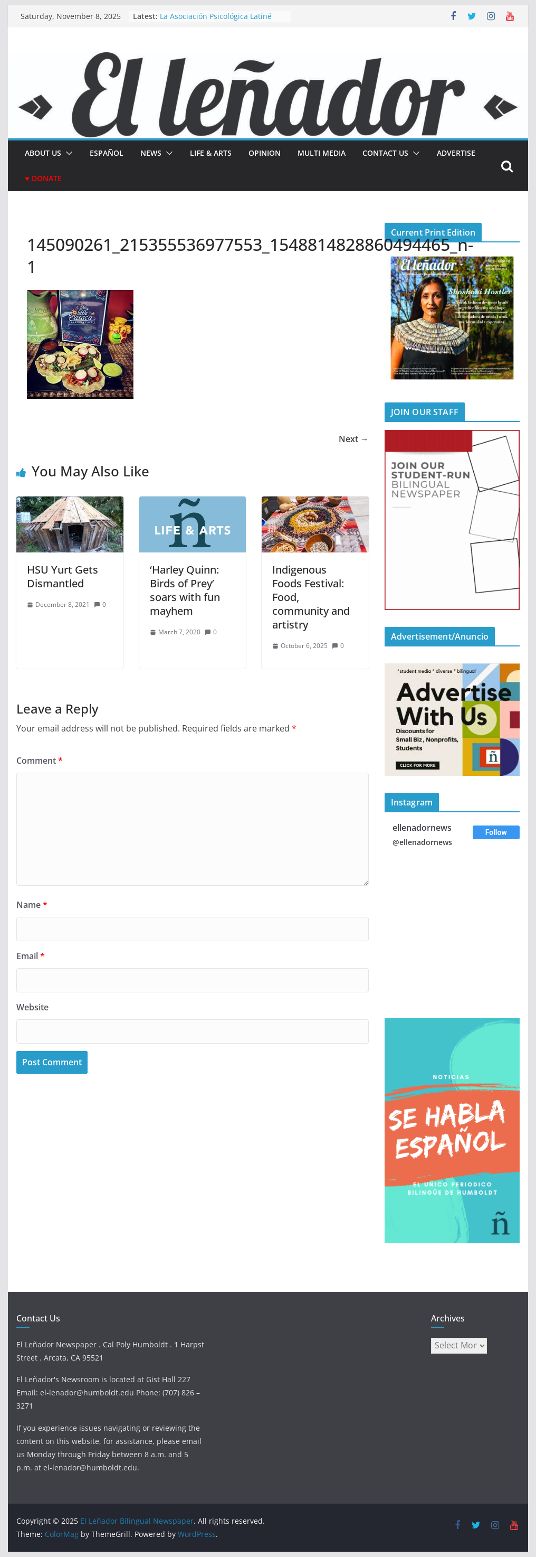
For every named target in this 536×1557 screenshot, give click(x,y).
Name (31, 905)
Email (30, 956)
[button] (67, 153)
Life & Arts (211, 153)
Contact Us (385, 153)
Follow (496, 832)
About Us (43, 153)
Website (32, 1007)
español (106, 153)
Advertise (456, 153)
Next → (354, 439)
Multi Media (322, 153)
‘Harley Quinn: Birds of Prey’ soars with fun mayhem (185, 590)
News (150, 153)
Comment (39, 760)
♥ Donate (43, 178)
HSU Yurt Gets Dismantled (62, 576)
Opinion (264, 153)
